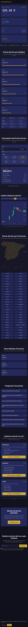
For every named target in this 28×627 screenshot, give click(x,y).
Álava (21, 273)
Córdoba (20, 294)
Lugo (21, 312)
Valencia (7, 335)
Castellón (7, 291)
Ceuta (21, 291)
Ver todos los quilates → (6, 40)
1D (2, 198)
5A (17, 198)
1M (7, 198)
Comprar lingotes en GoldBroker (14, 475)
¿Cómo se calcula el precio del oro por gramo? (14, 401)
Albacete (7, 276)
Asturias (20, 278)
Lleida (7, 312)
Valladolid (20, 335)
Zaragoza (20, 337)
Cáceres (20, 286)
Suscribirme (23, 545)
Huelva (20, 301)
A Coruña (7, 273)
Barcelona (7, 283)
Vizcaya (20, 283)
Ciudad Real (7, 294)
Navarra (7, 319)
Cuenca (7, 296)
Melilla (7, 317)
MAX (21, 198)
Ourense (20, 319)
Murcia (20, 317)
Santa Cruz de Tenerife (20, 324)
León (21, 309)
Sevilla (20, 327)
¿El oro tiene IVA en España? (14, 411)
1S (4, 198)
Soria (7, 330)
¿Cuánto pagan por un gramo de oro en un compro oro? (14, 406)
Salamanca (7, 324)
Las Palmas (7, 309)
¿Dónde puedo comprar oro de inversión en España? (14, 419)
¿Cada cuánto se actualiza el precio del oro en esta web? (14, 424)
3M (9, 198)
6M (12, 198)
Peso (3, 146)
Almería (7, 278)
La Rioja (20, 306)
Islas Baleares (20, 304)
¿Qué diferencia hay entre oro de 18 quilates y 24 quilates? (14, 396)
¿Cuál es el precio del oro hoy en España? (14, 390)
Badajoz (20, 281)
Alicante (20, 276)
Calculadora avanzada (14, 186)
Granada (7, 299)
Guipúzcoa (7, 301)
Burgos (7, 286)
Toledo (20, 332)
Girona (20, 296)
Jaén (7, 306)
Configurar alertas (14, 522)
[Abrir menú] (26, 2)
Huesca (7, 304)
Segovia (7, 327)
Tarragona (21, 330)
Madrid (7, 314)
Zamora (7, 337)
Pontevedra (21, 322)
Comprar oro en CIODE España (14, 493)
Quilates (3, 154)
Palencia (7, 322)
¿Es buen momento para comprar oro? (14, 415)
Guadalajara (20, 299)
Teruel (7, 332)
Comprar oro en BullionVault (14, 456)
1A (15, 198)
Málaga (20, 314)
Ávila (7, 281)
